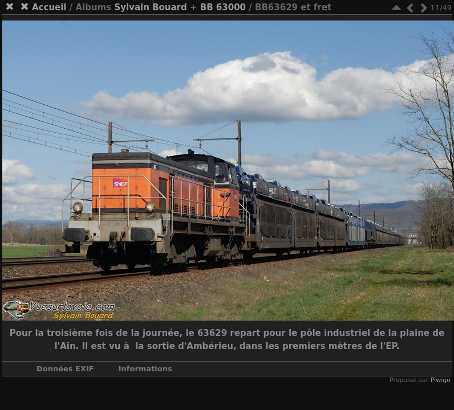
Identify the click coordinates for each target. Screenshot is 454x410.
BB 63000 (223, 7)
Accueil (49, 7)
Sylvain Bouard (150, 7)
